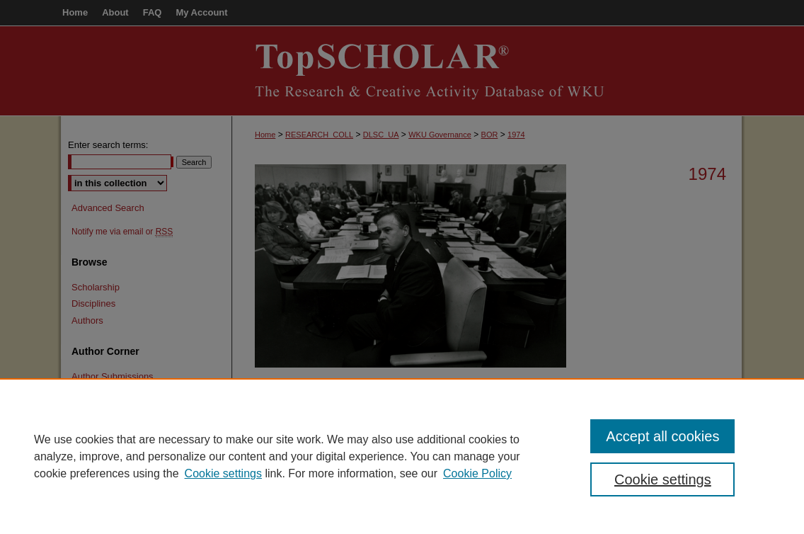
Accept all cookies (662, 436)
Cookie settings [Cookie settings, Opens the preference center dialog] (662, 479)
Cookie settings (223, 473)
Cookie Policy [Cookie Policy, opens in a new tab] (477, 473)
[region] (402, 456)
